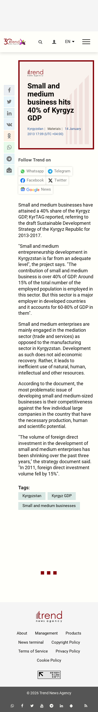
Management (46, 633)
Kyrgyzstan (31, 495)
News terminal (31, 642)
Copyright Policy (65, 642)
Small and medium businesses (49, 505)
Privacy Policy (68, 651)
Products (73, 633)
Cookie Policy (49, 660)
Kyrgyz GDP (62, 495)
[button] (9, 90)
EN (67, 42)
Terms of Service (33, 651)
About (22, 633)
